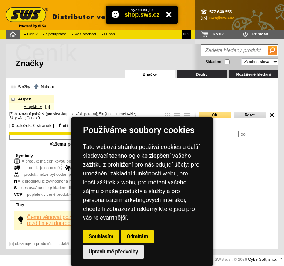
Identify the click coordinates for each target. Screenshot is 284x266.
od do (236, 134)
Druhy (202, 74)
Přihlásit (260, 34)
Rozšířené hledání (253, 74)
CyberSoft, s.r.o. (262, 259)
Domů (14, 34)
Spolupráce (56, 34)
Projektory (33, 106)
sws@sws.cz (221, 18)
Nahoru (47, 87)
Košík (218, 34)
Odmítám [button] (137, 236)
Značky (150, 74)
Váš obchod (85, 34)
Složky (24, 87)
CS (186, 34)
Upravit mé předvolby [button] (113, 252)
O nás (109, 34)
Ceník (32, 34)
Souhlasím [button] (101, 236)
